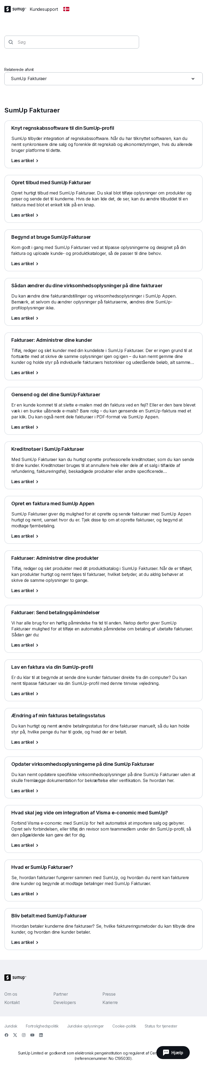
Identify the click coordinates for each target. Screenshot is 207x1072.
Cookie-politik (124, 1026)
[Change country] (66, 9)
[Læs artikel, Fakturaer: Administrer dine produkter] (103, 590)
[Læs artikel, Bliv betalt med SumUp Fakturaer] (103, 942)
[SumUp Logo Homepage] (17, 9)
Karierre (110, 1002)
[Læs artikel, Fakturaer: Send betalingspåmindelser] (103, 645)
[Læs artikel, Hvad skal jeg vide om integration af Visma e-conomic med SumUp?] (103, 845)
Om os (10, 994)
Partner (60, 994)
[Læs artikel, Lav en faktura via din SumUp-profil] (103, 694)
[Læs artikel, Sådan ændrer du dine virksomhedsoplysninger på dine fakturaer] (103, 318)
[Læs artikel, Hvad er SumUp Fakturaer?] (103, 894)
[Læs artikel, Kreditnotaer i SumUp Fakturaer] (103, 481)
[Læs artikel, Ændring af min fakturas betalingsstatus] (103, 742)
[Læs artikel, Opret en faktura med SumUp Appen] (103, 536)
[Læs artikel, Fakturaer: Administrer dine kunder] (103, 372)
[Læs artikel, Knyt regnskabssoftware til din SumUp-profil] (103, 160)
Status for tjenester (161, 1026)
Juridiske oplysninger (85, 1026)
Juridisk (10, 1026)
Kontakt (11, 1002)
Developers (64, 1002)
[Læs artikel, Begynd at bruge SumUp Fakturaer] (103, 264)
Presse (109, 994)
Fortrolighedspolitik (42, 1026)
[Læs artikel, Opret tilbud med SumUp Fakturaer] (103, 215)
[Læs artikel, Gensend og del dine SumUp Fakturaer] (103, 427)
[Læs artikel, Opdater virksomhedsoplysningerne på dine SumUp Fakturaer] (103, 791)
